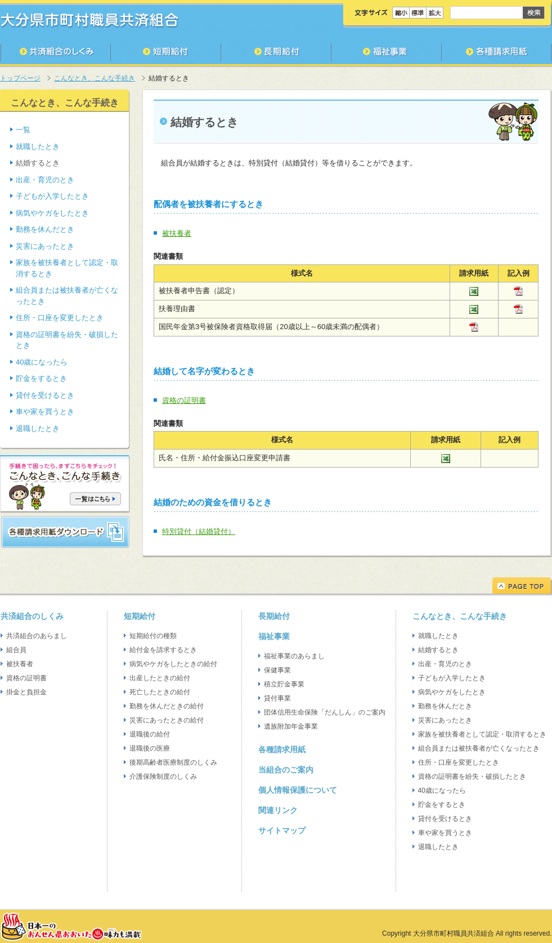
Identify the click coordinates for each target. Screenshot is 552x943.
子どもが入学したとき (52, 196)
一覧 (23, 129)
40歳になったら (42, 362)
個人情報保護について (297, 789)
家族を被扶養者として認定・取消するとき (482, 734)
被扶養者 (176, 233)
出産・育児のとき (45, 180)
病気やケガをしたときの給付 (173, 664)
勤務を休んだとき (45, 229)
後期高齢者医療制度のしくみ (173, 762)
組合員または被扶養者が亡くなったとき (479, 748)
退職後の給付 (149, 734)
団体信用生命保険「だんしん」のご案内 (324, 712)
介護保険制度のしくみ (163, 776)
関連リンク (278, 810)
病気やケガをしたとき (52, 213)
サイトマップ (282, 830)
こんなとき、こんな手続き (94, 78)
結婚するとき (438, 650)
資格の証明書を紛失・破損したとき (472, 776)
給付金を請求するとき (163, 650)
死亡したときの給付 (159, 692)
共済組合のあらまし (36, 636)
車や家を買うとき (45, 411)
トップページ (20, 78)
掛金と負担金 (26, 692)
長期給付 (274, 616)
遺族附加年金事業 (291, 726)
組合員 (16, 650)
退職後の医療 (149, 748)
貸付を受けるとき (45, 395)
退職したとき (38, 428)
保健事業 (277, 670)
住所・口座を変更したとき (60, 317)
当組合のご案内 (285, 769)
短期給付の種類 (153, 636)
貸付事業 (277, 698)
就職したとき (38, 146)
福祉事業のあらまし (294, 656)
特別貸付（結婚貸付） (198, 531)
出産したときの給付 (159, 678)
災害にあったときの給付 (166, 720)
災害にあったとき (45, 246)
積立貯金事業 (284, 684)
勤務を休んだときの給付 (166, 706)
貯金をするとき (41, 378)
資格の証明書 (184, 400)
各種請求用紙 (282, 749)
